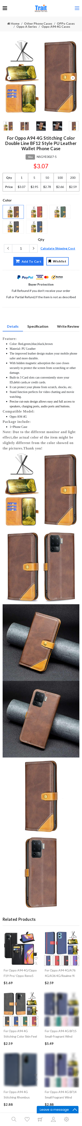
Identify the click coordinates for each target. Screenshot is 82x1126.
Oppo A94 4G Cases (56, 26)
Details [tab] (13, 326)
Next (73, 78)
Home (13, 23)
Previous (9, 78)
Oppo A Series (26, 26)
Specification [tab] (37, 326)
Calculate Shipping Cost (57, 248)
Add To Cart (28, 261)
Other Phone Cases (38, 23)
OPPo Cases (66, 23)
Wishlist (57, 261)
